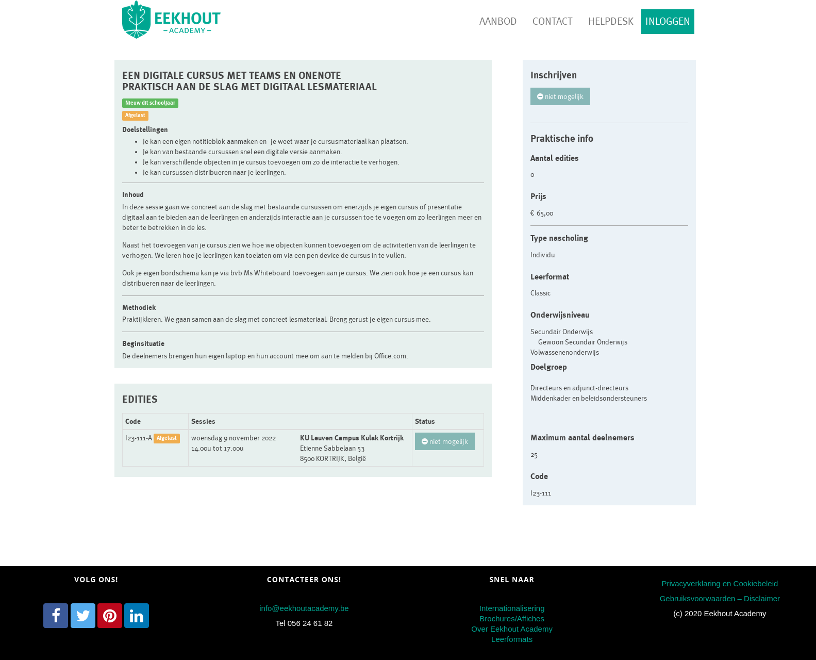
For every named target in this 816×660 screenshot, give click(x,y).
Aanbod (498, 21)
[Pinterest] (109, 615)
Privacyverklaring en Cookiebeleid (719, 583)
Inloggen (667, 21)
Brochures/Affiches (511, 618)
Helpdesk (611, 21)
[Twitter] (83, 615)
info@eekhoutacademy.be (303, 608)
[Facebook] (55, 615)
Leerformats (511, 639)
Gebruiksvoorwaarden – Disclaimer (720, 598)
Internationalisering (512, 608)
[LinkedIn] (136, 615)
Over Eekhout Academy (512, 628)
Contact (552, 21)
